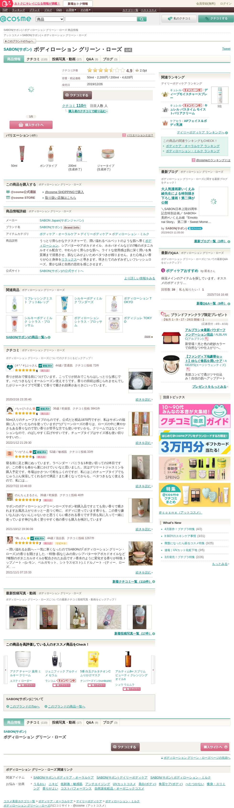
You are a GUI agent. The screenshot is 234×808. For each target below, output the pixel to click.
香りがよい (50, 788)
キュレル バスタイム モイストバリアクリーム (188, 109)
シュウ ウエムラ (124, 684)
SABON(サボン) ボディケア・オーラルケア (63, 777)
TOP (5, 9)
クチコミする (77, 95)
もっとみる (220, 564)
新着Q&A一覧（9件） (212, 303)
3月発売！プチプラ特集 (180, 557)
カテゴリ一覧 (130, 10)
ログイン (226, 3)
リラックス (69, 259)
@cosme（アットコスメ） (90, 805)
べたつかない (195, 784)
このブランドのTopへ (25, 706)
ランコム (50, 680)
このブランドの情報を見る (20, 41)
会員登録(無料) (205, 3)
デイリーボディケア (94, 234)
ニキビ (53, 784)
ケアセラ (175, 121)
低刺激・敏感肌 (71, 784)
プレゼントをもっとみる (209, 386)
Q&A (59, 9)
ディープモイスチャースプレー (188, 94)
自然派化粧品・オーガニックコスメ (119, 788)
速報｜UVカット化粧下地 (181, 550)
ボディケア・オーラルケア (58, 234)
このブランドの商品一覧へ (66, 706)
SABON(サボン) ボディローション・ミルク (180, 777)
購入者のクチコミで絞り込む (87, 111)
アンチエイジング (97, 784)
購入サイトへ (31, 125)
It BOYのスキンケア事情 (180, 536)
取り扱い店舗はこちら (60, 197)
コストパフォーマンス (76, 788)
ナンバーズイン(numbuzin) (96, 680)
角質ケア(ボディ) (171, 784)
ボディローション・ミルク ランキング (193, 151)
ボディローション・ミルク (130, 234)
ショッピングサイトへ (26, 685)
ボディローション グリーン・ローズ (78, 49)
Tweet (226, 48)
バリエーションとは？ (140, 135)
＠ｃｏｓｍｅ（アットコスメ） (180, 512)
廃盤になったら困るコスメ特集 (185, 543)
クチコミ (37, 59)
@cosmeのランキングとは (213, 160)
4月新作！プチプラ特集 (180, 529)
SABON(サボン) (18, 49)
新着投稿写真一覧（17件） (133, 633)
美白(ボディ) (147, 784)
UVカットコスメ (124, 784)
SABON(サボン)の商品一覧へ (26, 337)
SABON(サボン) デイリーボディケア (122, 777)
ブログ (48, 9)
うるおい (39, 784)
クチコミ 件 (74, 106)
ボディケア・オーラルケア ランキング (193, 146)
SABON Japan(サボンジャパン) (62, 220)
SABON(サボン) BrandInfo (73, 227)
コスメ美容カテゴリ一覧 (19, 801)
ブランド (34, 9)
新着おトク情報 (78, 4)
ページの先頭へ (197, 757)
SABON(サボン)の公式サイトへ (62, 271)
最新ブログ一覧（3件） (210, 241)
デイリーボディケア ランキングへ (200, 132)
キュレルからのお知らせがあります (192, 90)
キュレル (175, 90)
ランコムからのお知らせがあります (66, 680)
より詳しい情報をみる (139, 278)
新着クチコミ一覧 (132, 581)
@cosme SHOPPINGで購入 (64, 192)
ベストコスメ (149, 10)
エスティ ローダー (21, 680)
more (147, 336)
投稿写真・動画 (66, 59)
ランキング (18, 9)
